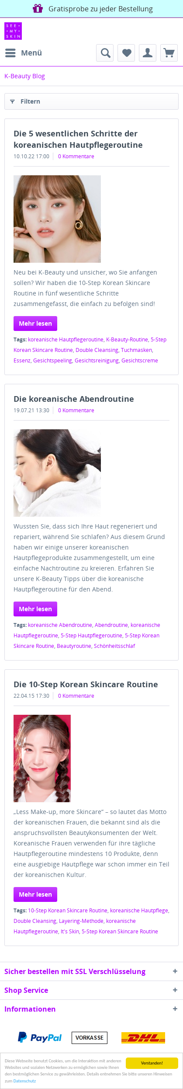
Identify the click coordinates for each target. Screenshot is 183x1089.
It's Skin (70, 931)
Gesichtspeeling (52, 360)
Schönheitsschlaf (114, 646)
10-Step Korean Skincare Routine (67, 910)
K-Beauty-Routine (127, 339)
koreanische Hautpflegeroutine (66, 339)
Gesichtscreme (139, 360)
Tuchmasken (136, 350)
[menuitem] (23, 53)
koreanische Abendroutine (60, 625)
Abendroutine (111, 625)
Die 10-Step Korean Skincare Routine (86, 684)
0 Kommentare (76, 156)
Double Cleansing (97, 350)
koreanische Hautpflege (139, 910)
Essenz (22, 360)
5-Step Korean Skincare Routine (120, 931)
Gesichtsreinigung (97, 360)
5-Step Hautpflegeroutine (91, 635)
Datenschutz (25, 1081)
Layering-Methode (81, 921)
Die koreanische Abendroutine (74, 398)
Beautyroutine (74, 646)
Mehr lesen (35, 323)
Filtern (25, 99)
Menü (23, 52)
